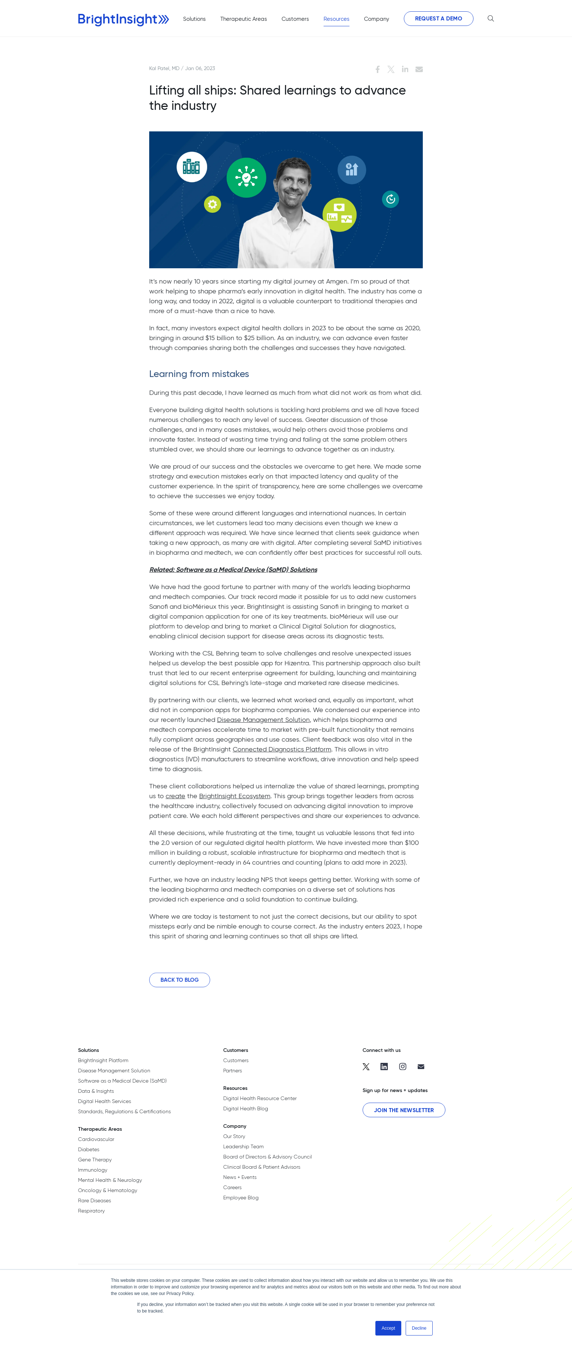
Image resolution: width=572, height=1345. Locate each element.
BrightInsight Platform (103, 1060)
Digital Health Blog (245, 1108)
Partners (232, 1070)
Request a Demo (438, 18)
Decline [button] (419, 1328)
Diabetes (88, 1149)
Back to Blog (180, 983)
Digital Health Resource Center (260, 1098)
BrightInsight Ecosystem (234, 799)
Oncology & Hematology (107, 1190)
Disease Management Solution (263, 723)
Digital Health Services (104, 1101)
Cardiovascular (96, 1139)
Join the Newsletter (404, 1110)
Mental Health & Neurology (110, 1180)
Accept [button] (388, 1328)
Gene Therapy (95, 1160)
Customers (235, 1060)
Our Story (234, 1136)
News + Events (239, 1177)
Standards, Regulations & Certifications (124, 1111)
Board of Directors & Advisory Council (267, 1157)
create (175, 799)
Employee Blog (241, 1197)
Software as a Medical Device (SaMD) (122, 1081)
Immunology (92, 1170)
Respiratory (91, 1211)
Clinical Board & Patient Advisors (261, 1167)
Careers (232, 1187)
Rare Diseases (94, 1200)
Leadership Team (243, 1146)
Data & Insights (96, 1091)
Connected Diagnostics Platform (282, 752)
